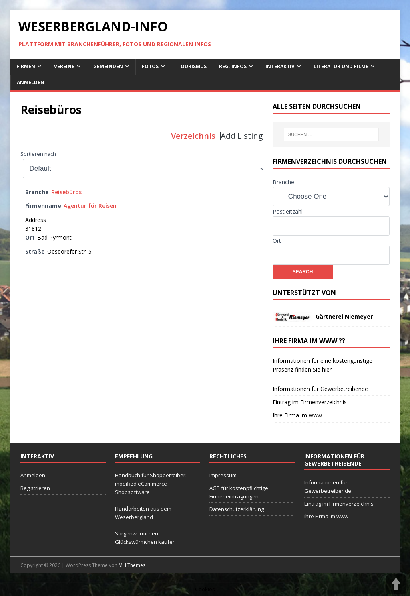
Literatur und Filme (341, 66)
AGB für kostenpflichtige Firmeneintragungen (238, 492)
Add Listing (242, 136)
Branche (283, 182)
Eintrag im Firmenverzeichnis (310, 402)
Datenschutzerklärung (236, 509)
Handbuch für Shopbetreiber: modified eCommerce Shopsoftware (151, 484)
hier (327, 369)
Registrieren (35, 488)
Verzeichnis (193, 135)
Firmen (25, 66)
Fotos (150, 66)
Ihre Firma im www (297, 415)
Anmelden (30, 82)
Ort (277, 240)
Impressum (223, 475)
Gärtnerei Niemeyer (344, 316)
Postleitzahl (288, 211)
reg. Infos (233, 66)
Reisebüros (66, 192)
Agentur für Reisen (90, 206)
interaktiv (280, 66)
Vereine (64, 66)
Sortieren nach (38, 154)
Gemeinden (108, 66)
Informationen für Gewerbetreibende (320, 389)
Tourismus (192, 66)
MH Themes (132, 565)
